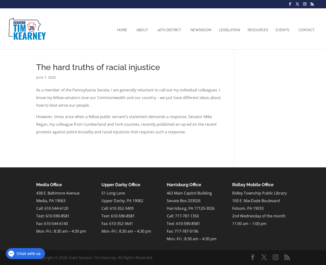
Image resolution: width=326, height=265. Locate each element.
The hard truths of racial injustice (98, 67)
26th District (169, 30)
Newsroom (201, 30)
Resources (258, 30)
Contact (307, 30)
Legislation (229, 30)
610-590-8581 (58, 216)
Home (122, 30)
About (142, 30)
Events (282, 30)
